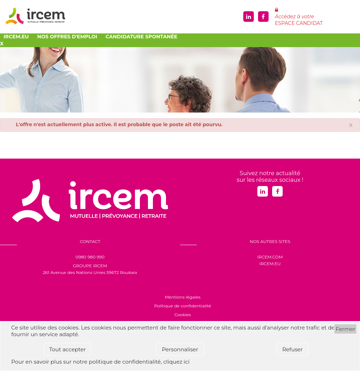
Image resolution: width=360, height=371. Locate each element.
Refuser (292, 349)
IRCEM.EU (270, 263)
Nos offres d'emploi (67, 36)
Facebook (263, 16)
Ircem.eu (16, 36)
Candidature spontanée (141, 36)
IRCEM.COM (270, 257)
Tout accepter (67, 349)
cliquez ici (176, 361)
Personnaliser (180, 349)
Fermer (345, 329)
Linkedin (248, 16)
